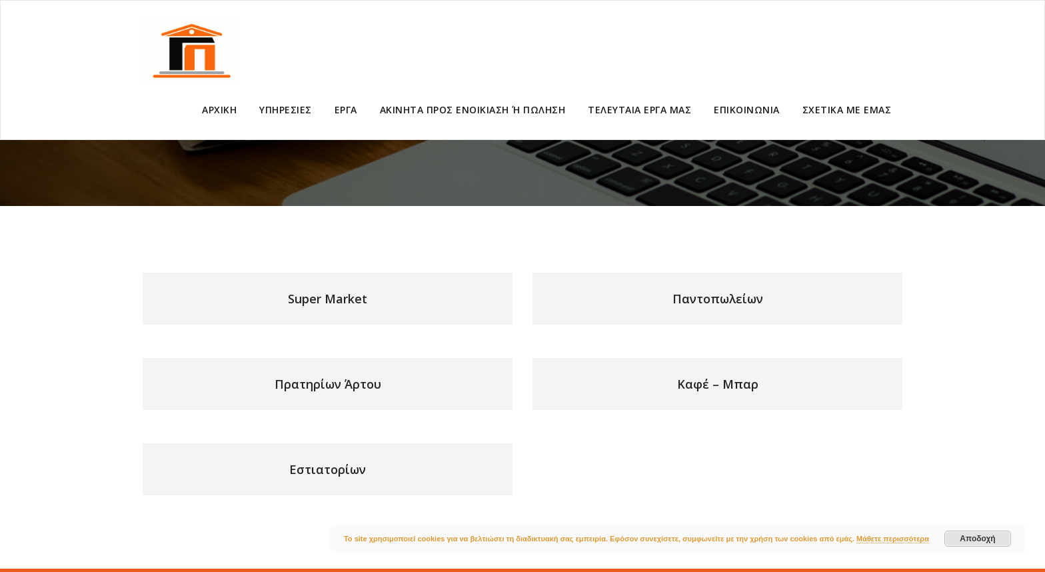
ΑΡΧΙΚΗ (219, 109)
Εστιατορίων (327, 469)
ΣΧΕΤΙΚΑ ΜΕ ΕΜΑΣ (847, 109)
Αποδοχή (977, 538)
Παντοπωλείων (717, 299)
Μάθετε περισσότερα (892, 539)
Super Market (327, 299)
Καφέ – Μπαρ (717, 384)
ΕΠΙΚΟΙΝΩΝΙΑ (747, 109)
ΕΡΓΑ (346, 109)
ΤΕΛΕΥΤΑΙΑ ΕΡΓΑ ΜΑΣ (639, 109)
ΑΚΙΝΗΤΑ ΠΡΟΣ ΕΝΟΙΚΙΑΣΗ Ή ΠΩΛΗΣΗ (473, 109)
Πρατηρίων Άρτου (328, 384)
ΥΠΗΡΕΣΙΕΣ (285, 109)
